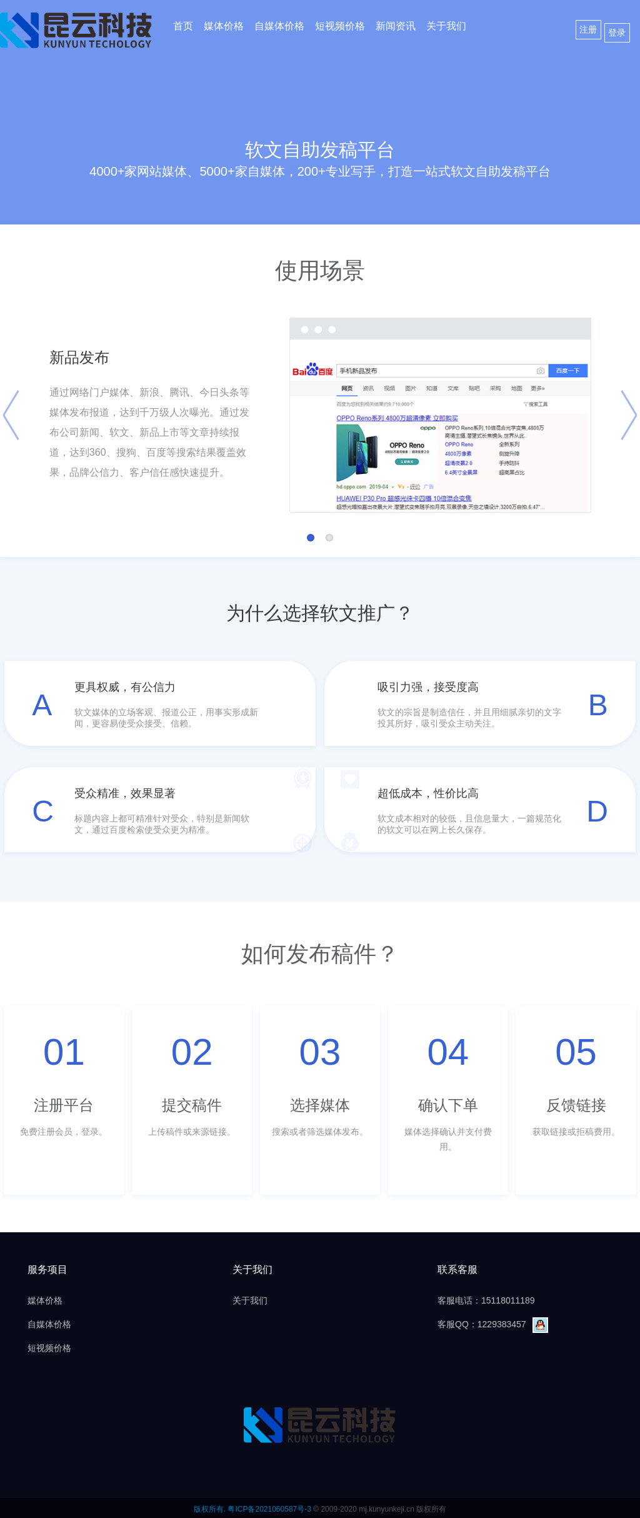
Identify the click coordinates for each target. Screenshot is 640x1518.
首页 (183, 26)
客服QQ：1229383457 (493, 1324)
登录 (617, 33)
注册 (588, 29)
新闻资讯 (396, 26)
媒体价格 (224, 26)
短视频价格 (340, 26)
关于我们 (446, 26)
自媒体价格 (279, 26)
